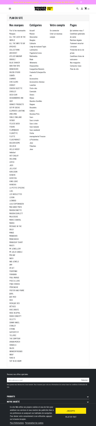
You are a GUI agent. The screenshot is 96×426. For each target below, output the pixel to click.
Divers (32, 94)
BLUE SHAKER (14, 62)
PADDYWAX (13, 271)
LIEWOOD (12, 200)
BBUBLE (12, 59)
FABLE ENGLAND (15, 117)
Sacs (31, 117)
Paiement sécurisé (76, 43)
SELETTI (12, 319)
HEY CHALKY (13, 155)
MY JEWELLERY (15, 248)
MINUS (11, 232)
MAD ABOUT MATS (15, 207)
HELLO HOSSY (14, 149)
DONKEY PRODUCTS (16, 104)
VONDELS (12, 345)
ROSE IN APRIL (14, 312)
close (81, 2)
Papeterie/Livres (36, 53)
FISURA (12, 126)
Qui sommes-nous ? (77, 30)
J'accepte (71, 410)
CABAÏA (12, 75)
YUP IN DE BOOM (15, 361)
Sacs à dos (34, 123)
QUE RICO (12, 296)
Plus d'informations (17, 422)
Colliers (32, 110)
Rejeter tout (70, 416)
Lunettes (33, 85)
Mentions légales (76, 40)
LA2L (11, 191)
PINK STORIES (14, 284)
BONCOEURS (13, 69)
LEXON (11, 197)
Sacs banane (34, 126)
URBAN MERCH (14, 341)
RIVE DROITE (14, 309)
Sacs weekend (35, 130)
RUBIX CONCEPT (15, 316)
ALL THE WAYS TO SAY (17, 43)
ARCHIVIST (13, 53)
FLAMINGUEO (14, 130)
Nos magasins (75, 62)
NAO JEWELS (14, 261)
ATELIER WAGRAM (15, 56)
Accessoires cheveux (37, 81)
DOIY (11, 101)
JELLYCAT (13, 168)
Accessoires (34, 78)
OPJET (11, 268)
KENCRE (12, 174)
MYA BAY (12, 255)
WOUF (11, 354)
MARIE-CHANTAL (15, 219)
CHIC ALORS (13, 81)
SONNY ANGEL (14, 322)
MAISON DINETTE (15, 210)
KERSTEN (12, 178)
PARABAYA (13, 274)
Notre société (13, 401)
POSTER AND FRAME (16, 290)
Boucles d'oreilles (36, 101)
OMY (10, 264)
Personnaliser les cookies (34, 422)
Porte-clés (33, 88)
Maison (32, 33)
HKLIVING (12, 158)
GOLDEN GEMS (14, 142)
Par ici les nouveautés (17, 30)
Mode (31, 59)
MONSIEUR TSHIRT (16, 242)
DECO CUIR (13, 94)
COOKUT (12, 85)
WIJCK (11, 348)
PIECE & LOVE (14, 280)
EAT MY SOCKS (14, 107)
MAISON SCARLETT (16, 213)
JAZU (11, 165)
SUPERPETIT (14, 332)
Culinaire (33, 43)
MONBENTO (13, 235)
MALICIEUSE (13, 216)
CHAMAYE (12, 78)
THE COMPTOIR (14, 338)
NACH (11, 258)
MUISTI (11, 245)
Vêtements (33, 62)
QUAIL (11, 293)
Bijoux (32, 97)
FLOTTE (12, 136)
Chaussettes (34, 65)
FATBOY (12, 120)
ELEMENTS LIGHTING (17, 110)
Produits (11, 396)
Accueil (32, 30)
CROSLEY (12, 91)
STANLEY (12, 325)
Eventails (33, 91)
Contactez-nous (75, 65)
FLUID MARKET (14, 139)
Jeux (31, 142)
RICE (11, 300)
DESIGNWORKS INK (16, 97)
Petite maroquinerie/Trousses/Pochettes (37, 136)
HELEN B (12, 146)
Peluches (33, 146)
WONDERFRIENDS (15, 351)
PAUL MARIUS (14, 277)
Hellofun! (12, 152)
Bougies (32, 40)
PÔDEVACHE (13, 287)
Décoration (33, 37)
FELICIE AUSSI (14, 123)
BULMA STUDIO (14, 72)
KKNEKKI (12, 184)
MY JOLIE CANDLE (15, 251)
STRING (12, 328)
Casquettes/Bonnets (37, 69)
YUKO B (12, 357)
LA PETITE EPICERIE (17, 187)
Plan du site (74, 69)
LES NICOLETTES (15, 194)
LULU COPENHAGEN (16, 203)
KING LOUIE (13, 181)
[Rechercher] (77, 8)
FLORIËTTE (13, 133)
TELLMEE (12, 335)
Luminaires (34, 49)
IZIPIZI (11, 162)
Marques (12, 33)
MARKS (11, 223)
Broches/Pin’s (34, 114)
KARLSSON (13, 171)
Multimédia (33, 56)
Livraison (73, 46)
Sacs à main (34, 120)
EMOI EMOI (13, 114)
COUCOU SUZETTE (15, 88)
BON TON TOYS (14, 65)
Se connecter (54, 30)
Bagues (32, 104)
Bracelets (33, 107)
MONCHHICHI (14, 239)
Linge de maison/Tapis (38, 46)
